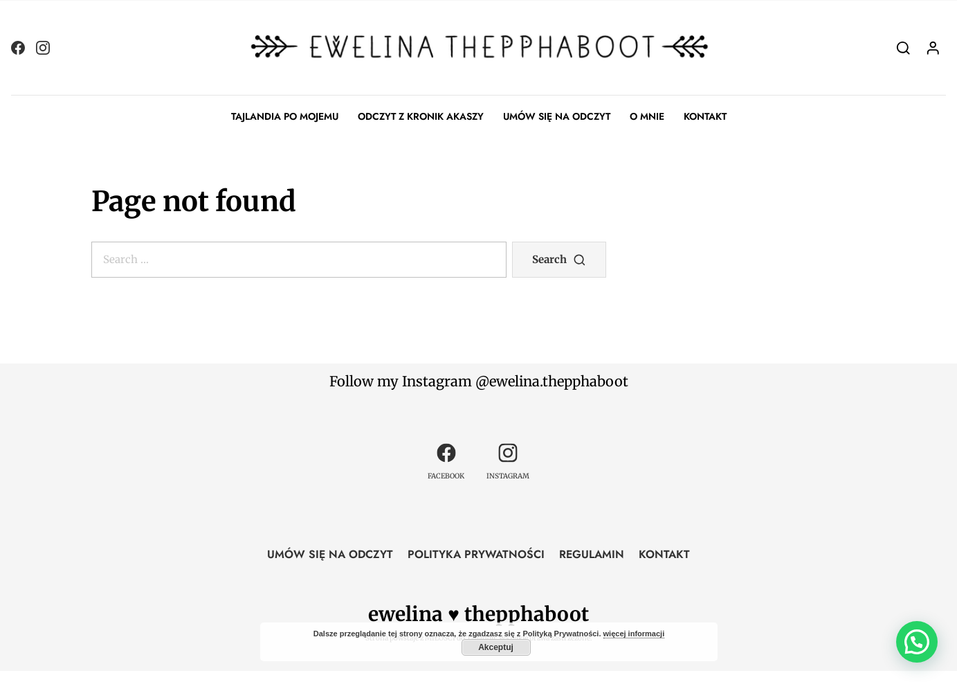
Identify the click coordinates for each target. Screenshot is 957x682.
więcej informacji (634, 633)
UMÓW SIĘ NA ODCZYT (556, 116)
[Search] (903, 47)
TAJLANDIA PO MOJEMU (284, 116)
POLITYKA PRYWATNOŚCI (476, 554)
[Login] (933, 47)
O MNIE (647, 116)
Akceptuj (495, 647)
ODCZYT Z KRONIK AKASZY (421, 116)
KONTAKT (705, 116)
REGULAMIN (591, 554)
